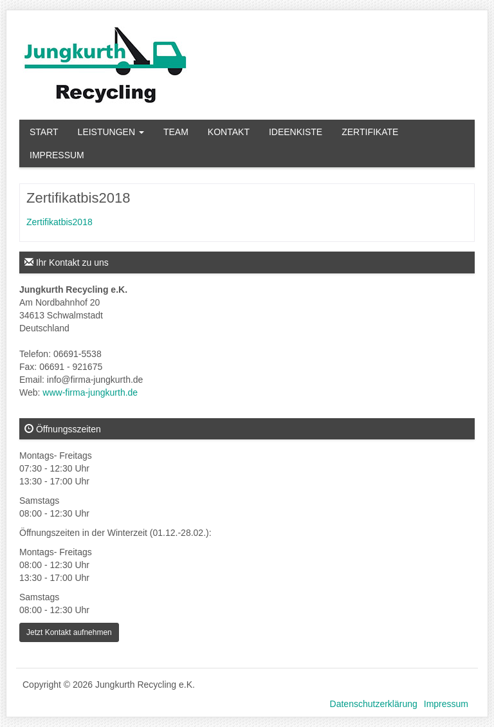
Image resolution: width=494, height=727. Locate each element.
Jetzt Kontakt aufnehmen (69, 632)
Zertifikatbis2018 (59, 222)
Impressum (57, 155)
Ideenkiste (295, 132)
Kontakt (229, 132)
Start (44, 132)
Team (175, 132)
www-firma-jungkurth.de (90, 392)
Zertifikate (370, 132)
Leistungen (111, 132)
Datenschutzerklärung (373, 704)
